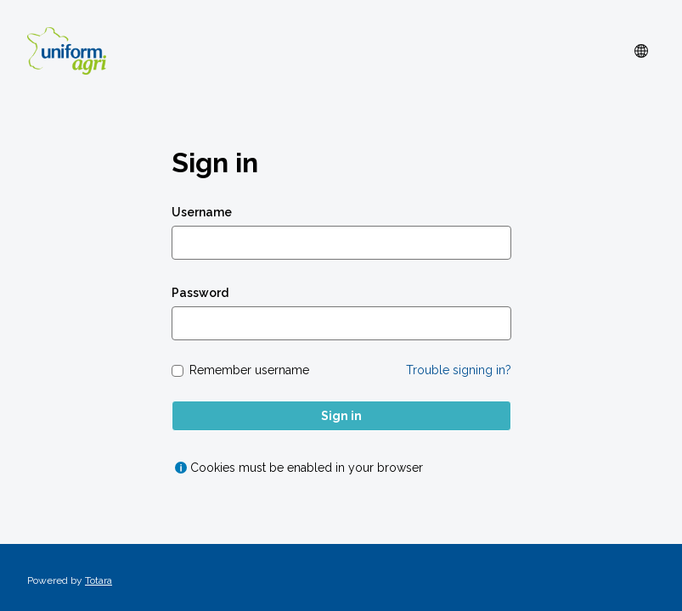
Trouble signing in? (458, 370)
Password (200, 293)
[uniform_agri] (66, 51)
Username (202, 212)
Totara (98, 580)
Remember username (249, 370)
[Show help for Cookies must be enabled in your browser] (181, 468)
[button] (641, 50)
